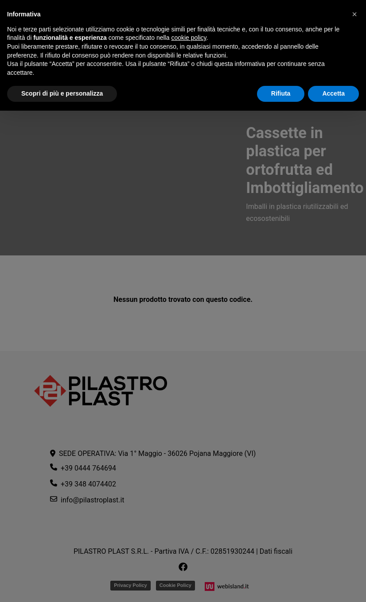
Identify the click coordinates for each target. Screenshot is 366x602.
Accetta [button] (333, 93)
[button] (354, 14)
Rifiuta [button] (281, 93)
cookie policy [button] (188, 37)
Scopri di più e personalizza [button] (62, 93)
